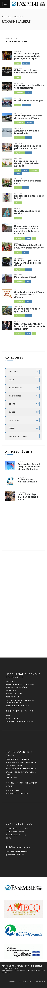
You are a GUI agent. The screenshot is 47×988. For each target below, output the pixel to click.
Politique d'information (18, 706)
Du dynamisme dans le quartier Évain (27, 310)
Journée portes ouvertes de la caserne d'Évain (28, 116)
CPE (28, 281)
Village (25, 170)
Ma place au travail (25, 277)
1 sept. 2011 (18, 321)
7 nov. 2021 (18, 209)
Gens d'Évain (19, 238)
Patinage (25, 63)
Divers (18, 187)
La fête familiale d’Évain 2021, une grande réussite (29, 246)
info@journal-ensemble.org (18, 847)
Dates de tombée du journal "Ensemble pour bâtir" (20, 686)
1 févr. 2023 (18, 128)
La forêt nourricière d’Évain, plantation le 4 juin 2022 (27, 163)
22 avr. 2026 (22, 492)
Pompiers (29, 122)
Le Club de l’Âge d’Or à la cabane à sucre (28, 497)
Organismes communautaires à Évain (21, 773)
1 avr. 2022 (18, 193)
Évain (17, 77)
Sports (18, 63)
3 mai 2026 (21, 462)
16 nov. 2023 (18, 83)
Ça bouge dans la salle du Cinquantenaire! (29, 86)
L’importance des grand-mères (28, 182)
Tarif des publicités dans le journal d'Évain (20, 701)
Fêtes (25, 187)
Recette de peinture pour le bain (29, 197)
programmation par (12, 970)
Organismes (19, 92)
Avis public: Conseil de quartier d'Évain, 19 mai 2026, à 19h (29, 466)
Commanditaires (14, 697)
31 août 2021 (19, 258)
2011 (28, 333)
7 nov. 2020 (18, 306)
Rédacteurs (12, 690)
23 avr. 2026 (22, 477)
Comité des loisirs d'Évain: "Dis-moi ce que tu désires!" (29, 294)
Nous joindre (12, 790)
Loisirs (29, 92)
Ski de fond (26, 105)
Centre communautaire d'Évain (21, 769)
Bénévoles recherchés (17, 794)
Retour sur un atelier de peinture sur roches (27, 147)
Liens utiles (12, 778)
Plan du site (12, 718)
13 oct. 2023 (18, 98)
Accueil (7, 17)
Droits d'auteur (14, 694)
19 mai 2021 (18, 275)
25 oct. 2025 (18, 68)
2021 (28, 238)
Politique (14, 420)
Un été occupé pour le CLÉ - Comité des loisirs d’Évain (27, 263)
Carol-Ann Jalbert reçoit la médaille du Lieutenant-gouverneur (29, 326)
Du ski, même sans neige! (28, 100)
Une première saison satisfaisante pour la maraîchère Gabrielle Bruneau (26, 230)
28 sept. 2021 (18, 243)
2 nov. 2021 (18, 224)
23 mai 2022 (18, 159)
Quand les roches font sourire (27, 212)
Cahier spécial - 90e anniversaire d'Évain (25, 71)
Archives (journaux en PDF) (19, 722)
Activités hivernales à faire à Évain (26, 132)
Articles (10, 715)
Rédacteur (18, 17)
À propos (10, 681)
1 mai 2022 (18, 178)
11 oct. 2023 (18, 113)
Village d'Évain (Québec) (17, 759)
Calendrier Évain (14, 766)
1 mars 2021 (18, 290)
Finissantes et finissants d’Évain (27, 480)
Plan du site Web (18, 436)
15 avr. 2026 (18, 51)
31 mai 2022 (18, 143)
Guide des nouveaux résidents (21, 762)
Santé (12, 412)
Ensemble (14, 372)
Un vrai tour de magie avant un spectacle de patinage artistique (27, 56)
